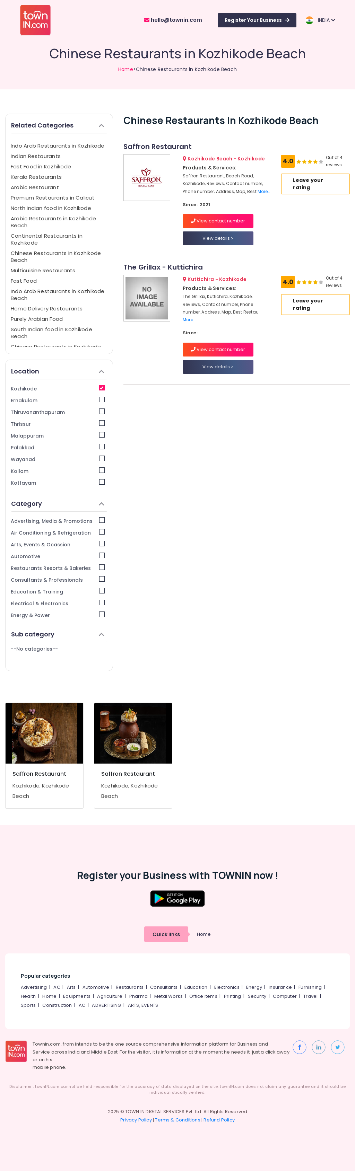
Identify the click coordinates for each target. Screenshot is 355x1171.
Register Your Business (257, 20)
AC (56, 987)
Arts (71, 987)
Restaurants (130, 987)
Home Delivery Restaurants (47, 308)
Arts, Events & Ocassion (58, 544)
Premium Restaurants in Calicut (53, 197)
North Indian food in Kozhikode (51, 208)
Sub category (57, 634)
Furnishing (310, 987)
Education (196, 987)
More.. (264, 191)
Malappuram (58, 435)
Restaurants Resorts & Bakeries (58, 568)
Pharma (138, 996)
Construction (57, 1005)
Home (125, 69)
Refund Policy (219, 1120)
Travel (310, 996)
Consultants (164, 987)
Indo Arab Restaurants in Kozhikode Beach (58, 295)
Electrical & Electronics (58, 603)
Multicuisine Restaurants (43, 270)
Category (57, 503)
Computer (285, 996)
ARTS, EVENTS (143, 1005)
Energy (254, 987)
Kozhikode (58, 388)
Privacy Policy (136, 1120)
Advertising (34, 987)
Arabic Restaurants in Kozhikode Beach (53, 222)
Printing (232, 996)
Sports (28, 1005)
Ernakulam (58, 400)
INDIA (320, 20)
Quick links (166, 934)
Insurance (280, 987)
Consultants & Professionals (58, 579)
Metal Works (168, 996)
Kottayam (58, 482)
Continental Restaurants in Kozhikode (47, 239)
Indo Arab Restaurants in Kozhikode (58, 145)
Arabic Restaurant (35, 187)
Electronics (227, 987)
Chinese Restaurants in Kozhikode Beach (56, 256)
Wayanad (58, 459)
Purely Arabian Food (37, 319)
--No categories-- (34, 648)
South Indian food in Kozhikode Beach (51, 333)
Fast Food (24, 280)
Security (257, 996)
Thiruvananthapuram (58, 412)
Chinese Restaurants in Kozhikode (56, 346)
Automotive (58, 556)
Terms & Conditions (177, 1120)
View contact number (218, 221)
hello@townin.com (173, 20)
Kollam (58, 471)
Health (28, 996)
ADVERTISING (106, 1005)
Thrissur (58, 424)
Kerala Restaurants (36, 177)
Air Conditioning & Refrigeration (58, 532)
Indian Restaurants (36, 156)
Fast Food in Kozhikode (41, 166)
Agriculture (109, 996)
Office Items (203, 996)
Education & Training (58, 591)
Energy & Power (58, 615)
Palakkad (58, 447)
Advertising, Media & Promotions (58, 521)
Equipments (76, 996)
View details (217, 238)
